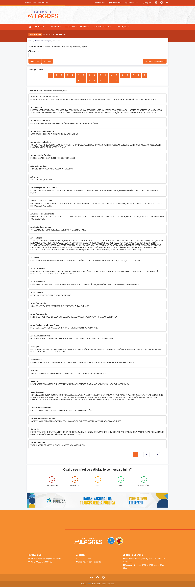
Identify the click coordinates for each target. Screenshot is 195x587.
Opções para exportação (155, 61)
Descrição (33, 51)
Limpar (47, 61)
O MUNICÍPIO (56, 27)
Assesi (88, 584)
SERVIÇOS (84, 27)
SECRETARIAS (71, 27)
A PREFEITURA (41, 27)
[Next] (157, 454)
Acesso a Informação (43, 41)
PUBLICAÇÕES (122, 27)
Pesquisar (35, 61)
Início (30, 41)
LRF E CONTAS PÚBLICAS (103, 27)
